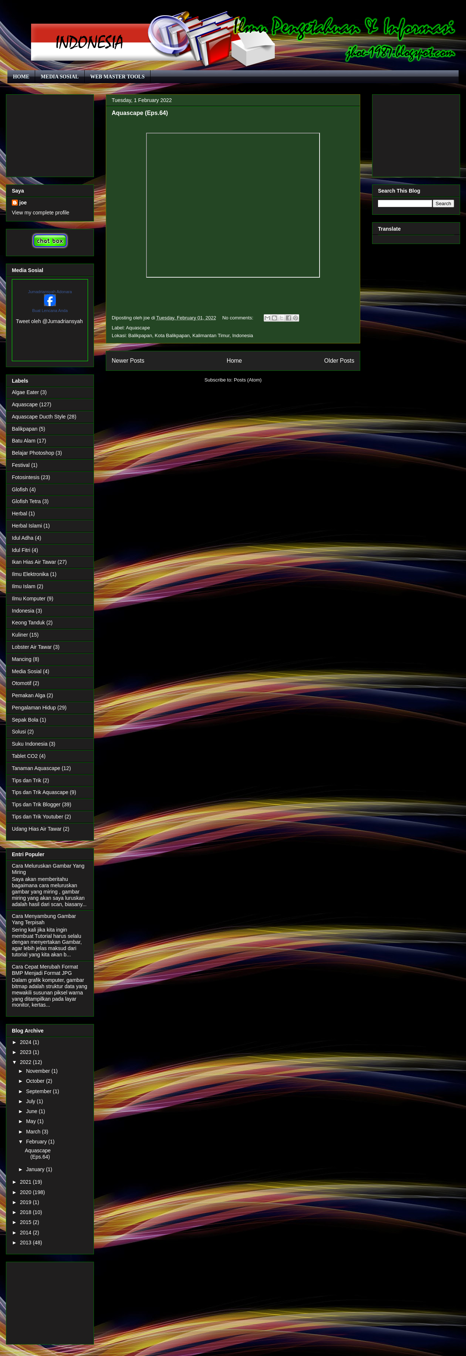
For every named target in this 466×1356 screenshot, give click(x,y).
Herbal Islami (27, 526)
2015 (26, 1222)
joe (23, 203)
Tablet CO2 (25, 756)
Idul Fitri (21, 550)
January (36, 1169)
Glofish (20, 489)
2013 (26, 1242)
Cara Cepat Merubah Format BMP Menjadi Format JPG (45, 970)
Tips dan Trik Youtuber (37, 817)
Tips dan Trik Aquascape (40, 792)
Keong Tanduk (28, 623)
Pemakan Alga (28, 695)
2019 (26, 1202)
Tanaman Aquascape (36, 768)
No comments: (238, 318)
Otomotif (21, 683)
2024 (26, 1042)
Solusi (19, 732)
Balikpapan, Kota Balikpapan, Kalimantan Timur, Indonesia (190, 335)
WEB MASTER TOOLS (117, 76)
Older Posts (339, 360)
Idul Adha (22, 538)
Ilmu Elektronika (30, 574)
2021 (26, 1182)
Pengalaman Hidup (34, 708)
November (38, 1071)
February (37, 1142)
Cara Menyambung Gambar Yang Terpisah (44, 919)
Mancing (21, 659)
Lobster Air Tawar (32, 647)
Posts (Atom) (247, 380)
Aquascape (138, 327)
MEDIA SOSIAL (59, 76)
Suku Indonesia (30, 744)
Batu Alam (24, 441)
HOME (21, 76)
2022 (26, 1062)
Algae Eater (25, 392)
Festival (21, 465)
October (36, 1081)
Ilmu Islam (24, 586)
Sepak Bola (25, 720)
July (31, 1101)
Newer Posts (128, 360)
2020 (26, 1192)
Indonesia (23, 611)
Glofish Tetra (26, 501)
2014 (26, 1232)
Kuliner (20, 635)
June (32, 1111)
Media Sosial (26, 671)
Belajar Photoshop (33, 453)
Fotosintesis (26, 477)
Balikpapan (24, 429)
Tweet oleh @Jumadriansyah (49, 321)
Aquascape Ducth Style (39, 417)
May (31, 1121)
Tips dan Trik (26, 780)
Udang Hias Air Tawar (36, 829)
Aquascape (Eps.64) (140, 113)
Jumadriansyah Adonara (50, 291)
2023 (26, 1052)
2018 (26, 1212)
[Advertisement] (50, 134)
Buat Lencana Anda (50, 310)
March (34, 1132)
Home (234, 360)
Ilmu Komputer (28, 598)
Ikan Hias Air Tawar (34, 562)
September (39, 1091)
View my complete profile (40, 213)
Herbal (19, 513)
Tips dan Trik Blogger (36, 804)
